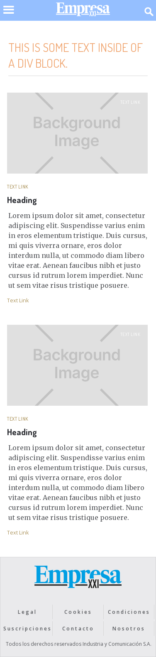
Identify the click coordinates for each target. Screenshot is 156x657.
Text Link (130, 102)
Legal (27, 611)
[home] (81, 11)
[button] (8, 15)
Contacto (78, 628)
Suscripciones (27, 628)
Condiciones (129, 611)
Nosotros (128, 628)
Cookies (78, 611)
